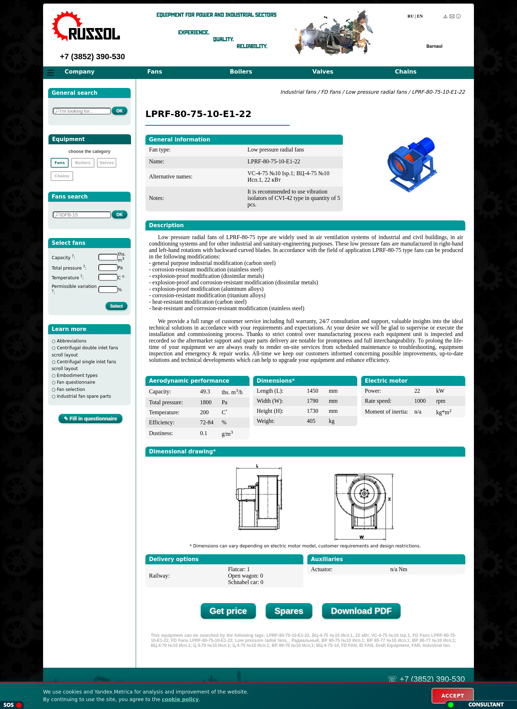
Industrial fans (298, 92)
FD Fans (331, 92)
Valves (323, 71)
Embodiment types (77, 375)
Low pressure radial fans (376, 92)
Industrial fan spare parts (84, 396)
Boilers (241, 71)
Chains (405, 71)
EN (420, 16)
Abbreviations (72, 341)
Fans (154, 71)
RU (410, 16)
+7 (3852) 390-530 (92, 56)
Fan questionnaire (76, 382)
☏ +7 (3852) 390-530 (426, 679)
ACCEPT (452, 696)
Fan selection (71, 389)
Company (79, 71)
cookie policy (180, 699)
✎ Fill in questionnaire (90, 418)
